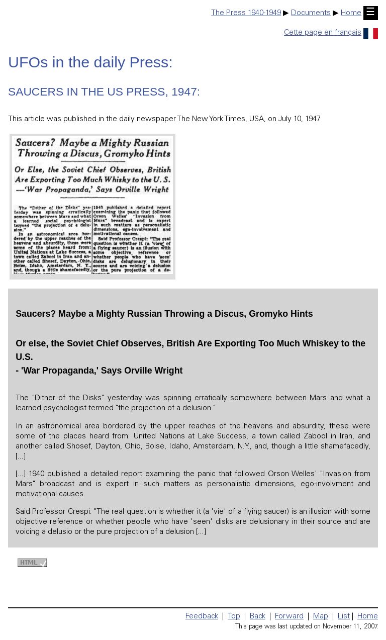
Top (234, 616)
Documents (311, 13)
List (344, 616)
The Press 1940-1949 (246, 13)
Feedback (201, 616)
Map (320, 616)
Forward (289, 616)
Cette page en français (331, 33)
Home (351, 13)
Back (257, 616)
